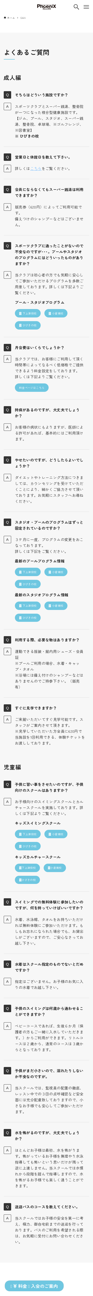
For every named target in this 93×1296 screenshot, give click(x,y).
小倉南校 (56, 313)
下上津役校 (28, 313)
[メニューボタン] (86, 7)
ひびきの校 (28, 325)
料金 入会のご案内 (34, 1286)
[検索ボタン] (76, 7)
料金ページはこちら (31, 388)
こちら (36, 168)
